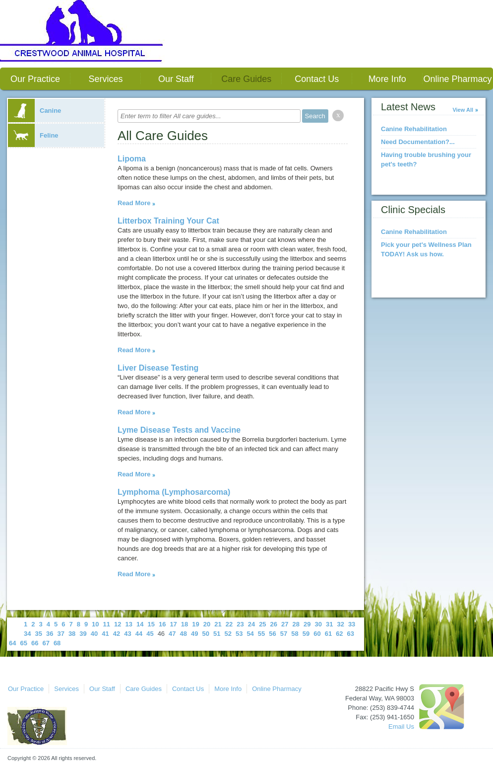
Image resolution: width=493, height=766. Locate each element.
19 (195, 624)
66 (34, 643)
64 (12, 643)
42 (116, 633)
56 (272, 633)
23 (240, 624)
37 (60, 633)
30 (317, 624)
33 (351, 624)
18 (184, 624)
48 (183, 633)
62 (339, 633)
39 (82, 633)
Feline (33, 135)
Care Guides (246, 79)
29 (307, 624)
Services (105, 79)
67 (45, 643)
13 (128, 624)
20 (206, 624)
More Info (387, 79)
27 (284, 624)
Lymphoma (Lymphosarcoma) (174, 492)
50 (205, 633)
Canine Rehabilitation (414, 129)
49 (194, 633)
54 (249, 633)
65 (23, 643)
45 (149, 633)
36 (49, 633)
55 (261, 633)
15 (150, 624)
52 (227, 633)
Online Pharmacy (458, 79)
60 (316, 633)
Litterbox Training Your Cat (168, 221)
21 (217, 624)
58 (294, 633)
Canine (34, 110)
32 (340, 624)
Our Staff (176, 79)
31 (329, 624)
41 (105, 633)
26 (273, 624)
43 (127, 633)
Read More (134, 203)
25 (262, 624)
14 (139, 624)
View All (462, 110)
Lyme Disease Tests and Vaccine (179, 430)
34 (27, 633)
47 (172, 633)
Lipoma (132, 158)
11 (106, 624)
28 (296, 624)
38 (71, 633)
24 (251, 624)
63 (350, 633)
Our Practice (35, 79)
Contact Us (317, 79)
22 (229, 624)
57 (283, 633)
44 (138, 633)
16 (162, 624)
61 (328, 633)
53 (239, 633)
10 (95, 624)
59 (306, 633)
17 (173, 624)
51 (216, 633)
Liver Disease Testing (158, 368)
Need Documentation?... (418, 142)
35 (38, 633)
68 (57, 643)
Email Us (401, 726)
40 (94, 633)
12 (117, 624)
